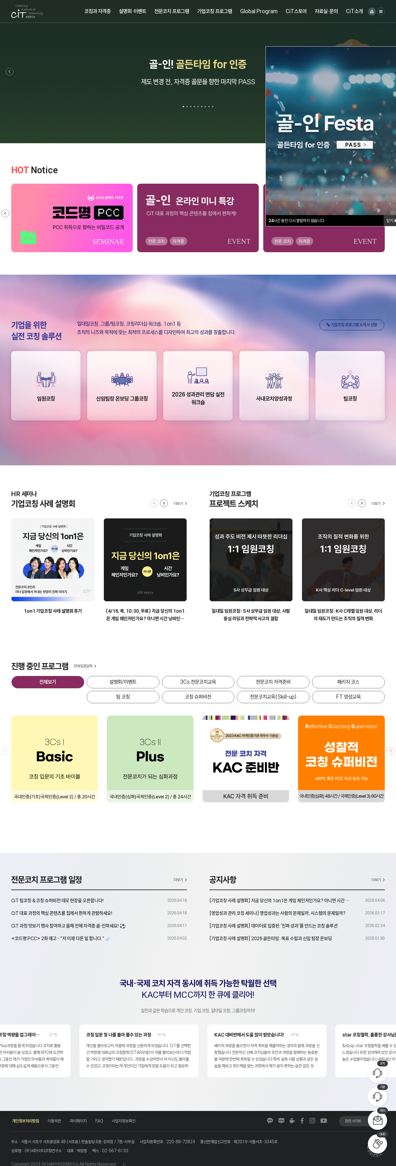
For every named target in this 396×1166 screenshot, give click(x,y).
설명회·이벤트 (132, 11)
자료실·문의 (326, 11)
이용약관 (54, 1121)
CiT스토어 (296, 11)
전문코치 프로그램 (171, 11)
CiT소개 (354, 11)
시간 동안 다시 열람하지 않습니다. (297, 220)
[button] (9, 72)
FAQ (99, 1121)
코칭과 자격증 (97, 11)
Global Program (259, 11)
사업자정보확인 (124, 1121)
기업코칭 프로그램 (214, 11)
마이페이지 (78, 1121)
